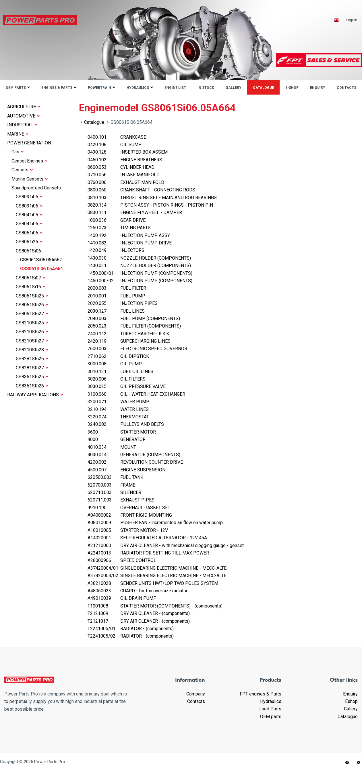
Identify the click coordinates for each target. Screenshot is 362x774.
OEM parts (16, 88)
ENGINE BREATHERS (125, 159)
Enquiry (317, 88)
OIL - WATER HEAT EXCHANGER (136, 394)
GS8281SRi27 (32, 368)
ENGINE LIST (175, 88)
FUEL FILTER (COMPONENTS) (134, 326)
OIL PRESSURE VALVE (127, 386)
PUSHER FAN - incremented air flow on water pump (155, 522)
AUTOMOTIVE (23, 116)
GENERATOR (117, 439)
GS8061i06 (29, 233)
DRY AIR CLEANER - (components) (139, 613)
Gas (17, 151)
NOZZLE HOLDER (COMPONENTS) (139, 258)
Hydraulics (138, 88)
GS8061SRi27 (32, 313)
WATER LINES (118, 409)
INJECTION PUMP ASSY (129, 235)
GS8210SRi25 (32, 323)
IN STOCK (206, 88)
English (353, 20)
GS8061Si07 (30, 278)
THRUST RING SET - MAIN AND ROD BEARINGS (152, 197)
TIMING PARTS (119, 227)
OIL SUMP (115, 144)
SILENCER (114, 492)
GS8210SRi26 (32, 331)
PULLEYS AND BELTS (126, 424)
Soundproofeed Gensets (36, 188)
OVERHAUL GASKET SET (129, 507)
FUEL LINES (116, 311)
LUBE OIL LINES (120, 371)
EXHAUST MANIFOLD (126, 182)
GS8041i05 (29, 214)
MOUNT (112, 447)
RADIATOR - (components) (131, 628)
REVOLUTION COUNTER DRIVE (135, 462)
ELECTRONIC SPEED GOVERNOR (137, 348)
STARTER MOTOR (122, 432)
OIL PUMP (115, 364)
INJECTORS (116, 250)
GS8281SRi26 (32, 358)
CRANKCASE (117, 137)
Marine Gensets (29, 179)
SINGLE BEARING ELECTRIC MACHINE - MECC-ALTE (157, 568)
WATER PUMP (118, 401)
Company (195, 694)
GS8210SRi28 (32, 349)
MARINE (17, 134)
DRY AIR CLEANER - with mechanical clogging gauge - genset (166, 545)
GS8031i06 (29, 206)
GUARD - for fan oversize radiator (137, 590)
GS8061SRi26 (32, 304)
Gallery (233, 88)
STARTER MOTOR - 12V (128, 530)
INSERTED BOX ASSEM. (128, 152)
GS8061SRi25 (32, 296)
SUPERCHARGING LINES (129, 341)
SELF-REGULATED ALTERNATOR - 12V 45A (147, 537)
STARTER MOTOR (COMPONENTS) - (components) (155, 606)
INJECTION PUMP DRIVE (130, 243)
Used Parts (270, 709)
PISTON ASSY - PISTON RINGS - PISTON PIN (150, 205)
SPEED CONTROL (122, 560)
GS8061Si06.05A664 (41, 268)
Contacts (346, 88)
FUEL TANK (115, 477)
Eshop (351, 701)
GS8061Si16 (30, 286)
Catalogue (263, 88)
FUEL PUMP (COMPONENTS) (134, 318)
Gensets (22, 170)
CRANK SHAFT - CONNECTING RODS (141, 190)
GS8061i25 (29, 241)
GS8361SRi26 (32, 386)
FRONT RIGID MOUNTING (130, 515)
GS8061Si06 (28, 251)
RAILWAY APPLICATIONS (35, 394)
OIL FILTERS (117, 379)
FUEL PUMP (116, 296)
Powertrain (99, 88)
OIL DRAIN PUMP (122, 598)
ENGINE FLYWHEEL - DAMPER (135, 212)
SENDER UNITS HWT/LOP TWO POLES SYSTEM (153, 583)
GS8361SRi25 (32, 376)
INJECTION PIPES (123, 303)
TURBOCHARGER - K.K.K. (129, 333)
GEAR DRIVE (117, 220)
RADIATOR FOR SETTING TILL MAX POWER (148, 553)
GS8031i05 (29, 196)
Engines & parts (56, 88)
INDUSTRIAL (22, 125)
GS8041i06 (29, 223)
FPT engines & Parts (260, 694)
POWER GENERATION (29, 143)
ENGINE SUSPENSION (126, 470)
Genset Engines (29, 161)
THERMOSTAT (118, 417)
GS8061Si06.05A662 (41, 259)
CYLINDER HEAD (121, 167)
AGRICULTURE (23, 106)
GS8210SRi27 (32, 341)
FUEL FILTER (117, 288)
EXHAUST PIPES (121, 500)
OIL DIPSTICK (118, 356)
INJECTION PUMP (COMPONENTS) (140, 273)
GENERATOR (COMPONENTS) (134, 454)
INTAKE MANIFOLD (124, 174)
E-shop (292, 88)
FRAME (111, 485)
